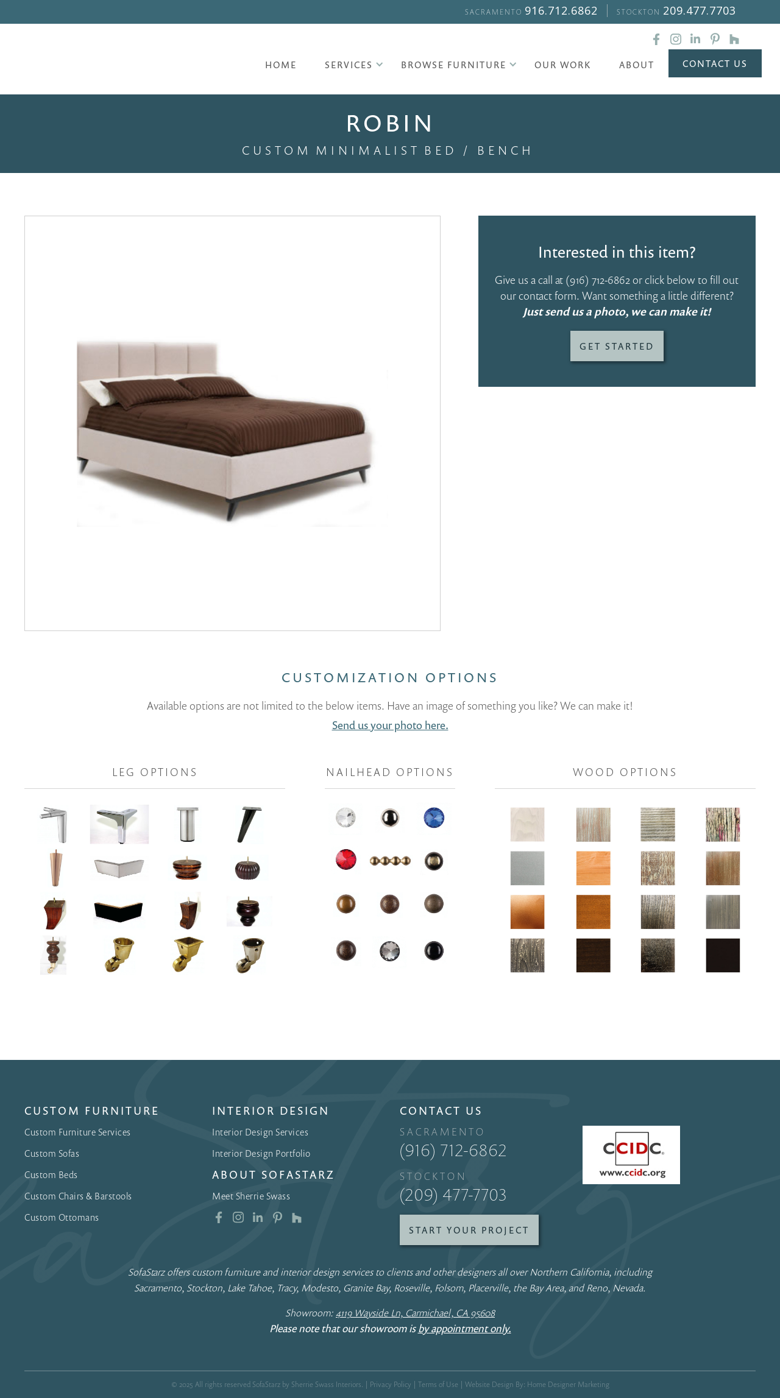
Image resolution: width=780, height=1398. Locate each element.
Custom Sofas (51, 1153)
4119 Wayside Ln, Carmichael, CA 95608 (415, 1312)
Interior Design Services (260, 1132)
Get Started (617, 346)
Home (281, 64)
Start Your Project (469, 1230)
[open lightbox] (232, 424)
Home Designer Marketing (568, 1384)
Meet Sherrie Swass (251, 1196)
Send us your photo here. (390, 725)
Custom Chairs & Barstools (78, 1196)
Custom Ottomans (61, 1217)
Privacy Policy (390, 1384)
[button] (349, 64)
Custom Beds (51, 1174)
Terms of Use (438, 1384)
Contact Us (715, 63)
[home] (125, 61)
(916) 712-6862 (598, 279)
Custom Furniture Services (77, 1132)
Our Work (562, 64)
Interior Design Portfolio (261, 1153)
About (636, 64)
